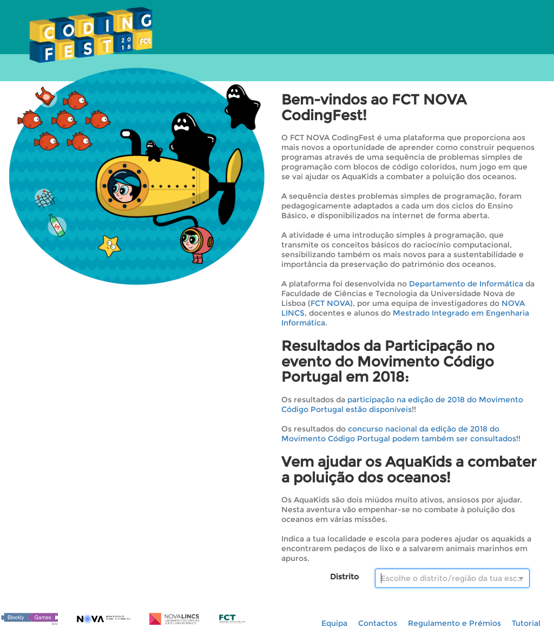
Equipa (334, 623)
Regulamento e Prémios (454, 623)
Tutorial (526, 623)
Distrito (344, 576)
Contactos (377, 623)
